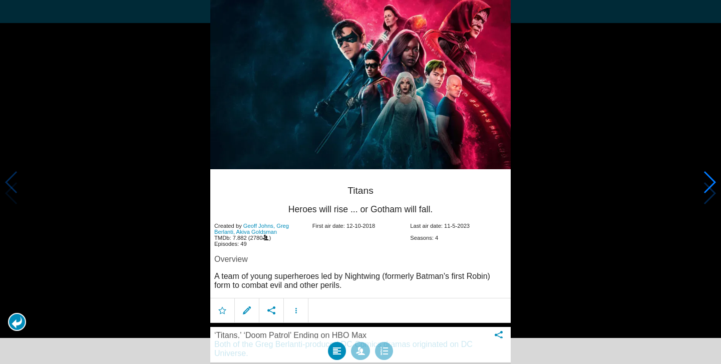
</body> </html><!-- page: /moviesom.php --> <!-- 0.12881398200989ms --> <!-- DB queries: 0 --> (360, 182)
